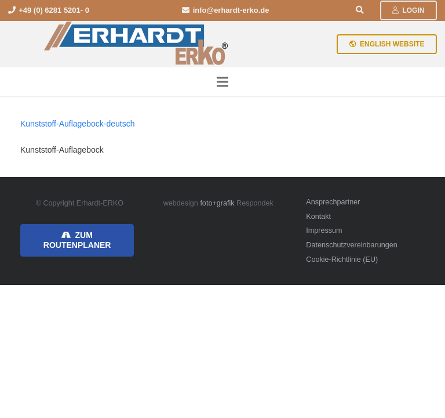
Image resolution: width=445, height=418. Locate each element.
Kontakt (318, 216)
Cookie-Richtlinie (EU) (342, 259)
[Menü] (222, 81)
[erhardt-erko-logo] (137, 44)
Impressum (324, 230)
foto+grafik (217, 203)
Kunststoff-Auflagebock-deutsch (77, 123)
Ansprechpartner (333, 202)
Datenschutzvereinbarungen (351, 245)
